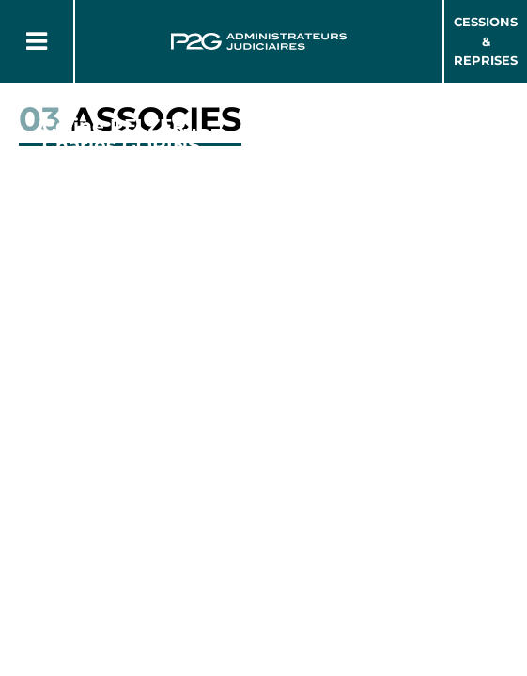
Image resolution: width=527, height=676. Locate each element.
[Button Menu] (36, 41)
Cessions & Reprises (486, 41)
